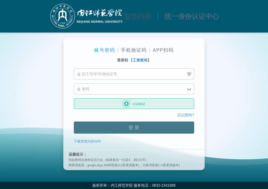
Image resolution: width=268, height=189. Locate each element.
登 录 (134, 127)
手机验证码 (134, 50)
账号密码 (104, 50)
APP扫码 (163, 50)
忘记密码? (185, 115)
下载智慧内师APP (87, 141)
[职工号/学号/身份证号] (134, 74)
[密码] (134, 89)
